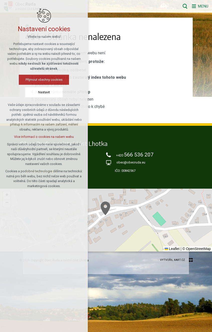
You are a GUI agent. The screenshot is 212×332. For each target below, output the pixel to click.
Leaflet (172, 249)
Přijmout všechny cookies (44, 80)
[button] (105, 208)
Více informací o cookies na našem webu (44, 137)
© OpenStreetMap (196, 249)
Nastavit (44, 92)
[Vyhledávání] (183, 6)
